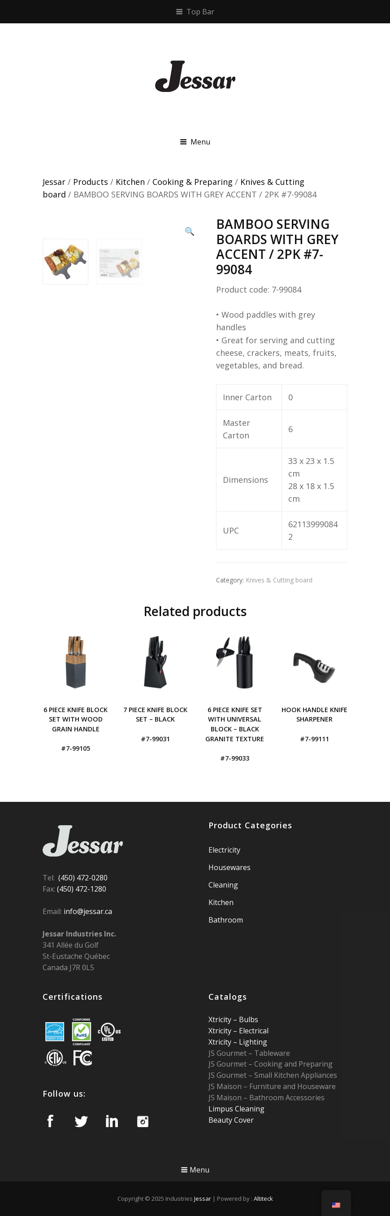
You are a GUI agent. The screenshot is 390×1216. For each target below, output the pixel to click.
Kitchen (130, 181)
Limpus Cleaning (236, 1109)
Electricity (224, 850)
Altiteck (263, 1198)
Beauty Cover (231, 1120)
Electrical (253, 1031)
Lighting (252, 1042)
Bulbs (247, 1019)
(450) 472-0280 (83, 878)
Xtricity (220, 1019)
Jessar (54, 181)
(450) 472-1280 (81, 889)
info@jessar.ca (88, 911)
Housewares (229, 867)
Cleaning (223, 885)
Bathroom (225, 920)
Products (90, 181)
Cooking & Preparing (192, 181)
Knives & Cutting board (279, 580)
